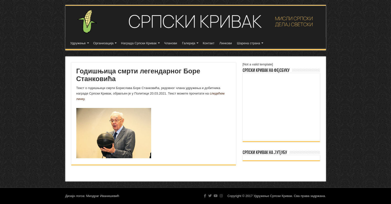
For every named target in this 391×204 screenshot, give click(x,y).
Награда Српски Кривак (139, 43)
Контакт (208, 43)
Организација (103, 43)
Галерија (188, 43)
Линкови (225, 43)
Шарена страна (248, 43)
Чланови (170, 43)
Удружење (78, 43)
